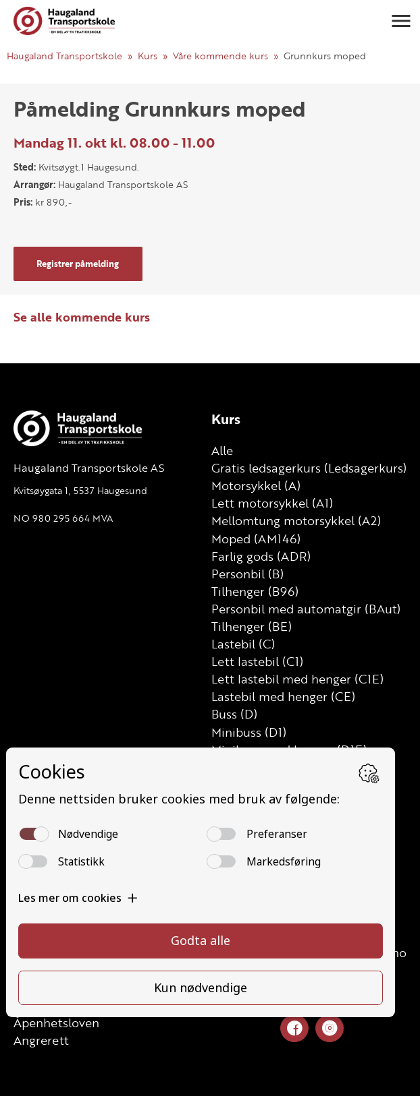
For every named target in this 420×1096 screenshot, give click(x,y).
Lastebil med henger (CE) (283, 696)
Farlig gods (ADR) (261, 556)
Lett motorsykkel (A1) (272, 503)
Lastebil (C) (243, 643)
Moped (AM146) (255, 538)
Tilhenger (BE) (251, 626)
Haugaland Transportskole (64, 56)
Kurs (147, 56)
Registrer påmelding (77, 263)
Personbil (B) (247, 573)
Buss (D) (234, 714)
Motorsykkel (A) (255, 485)
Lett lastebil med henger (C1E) (297, 679)
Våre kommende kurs (220, 56)
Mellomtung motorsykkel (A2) (296, 520)
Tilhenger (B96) (254, 591)
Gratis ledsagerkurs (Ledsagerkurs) (308, 468)
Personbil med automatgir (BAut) (305, 608)
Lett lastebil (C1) (257, 661)
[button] (401, 21)
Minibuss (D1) (248, 732)
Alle (222, 450)
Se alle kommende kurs (82, 317)
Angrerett (41, 1040)
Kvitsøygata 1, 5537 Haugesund (80, 490)
